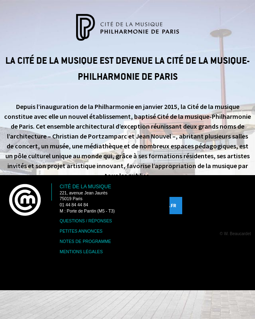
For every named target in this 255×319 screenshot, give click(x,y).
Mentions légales (81, 252)
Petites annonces (81, 231)
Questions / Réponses (86, 221)
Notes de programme (85, 241)
